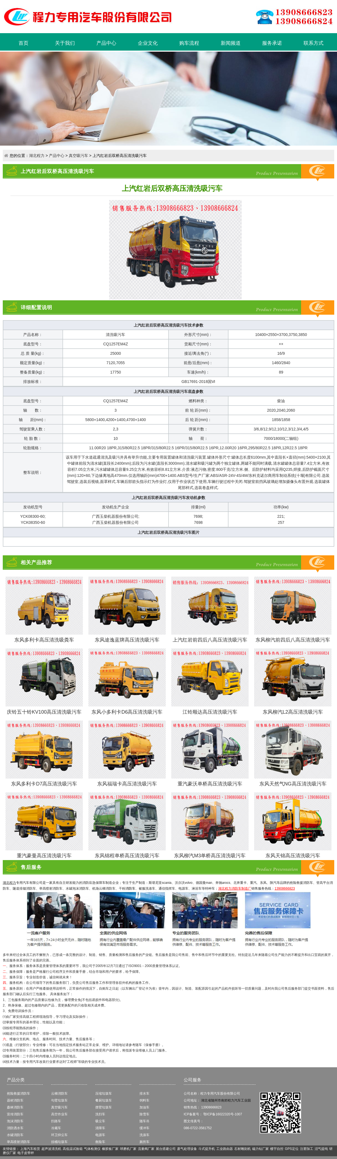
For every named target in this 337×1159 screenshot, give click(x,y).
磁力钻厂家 (260, 1149)
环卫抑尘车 (59, 1135)
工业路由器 (224, 1149)
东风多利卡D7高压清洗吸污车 (44, 784)
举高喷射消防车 (18, 1142)
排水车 (144, 1093)
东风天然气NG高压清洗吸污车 (293, 784)
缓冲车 (144, 1128)
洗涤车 (144, 1135)
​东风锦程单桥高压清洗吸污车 (127, 855)
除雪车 (144, 1114)
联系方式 (313, 43)
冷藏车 (56, 1128)
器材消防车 (15, 1100)
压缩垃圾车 (103, 1093)
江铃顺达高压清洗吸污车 (210, 712)
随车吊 (144, 1121)
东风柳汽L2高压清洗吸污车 (293, 712)
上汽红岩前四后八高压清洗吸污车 (210, 640)
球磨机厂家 (128, 1149)
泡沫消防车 (15, 1121)
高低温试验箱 (73, 1149)
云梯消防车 (59, 1093)
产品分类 (16, 1079)
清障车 (100, 1128)
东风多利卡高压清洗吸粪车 (44, 640)
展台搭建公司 (166, 1149)
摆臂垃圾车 (103, 1107)
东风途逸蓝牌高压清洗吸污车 (127, 640)
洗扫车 (100, 1114)
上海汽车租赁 (30, 1149)
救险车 (100, 1142)
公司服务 (192, 1079)
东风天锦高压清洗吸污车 (292, 855)
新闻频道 (231, 43)
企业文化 (148, 43)
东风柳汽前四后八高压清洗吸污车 (293, 640)
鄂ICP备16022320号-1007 (222, 1114)
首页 (23, 43)
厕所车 (144, 1142)
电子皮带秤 (25, 1153)
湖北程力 (36, 155)
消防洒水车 (15, 1128)
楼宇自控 (276, 1149)
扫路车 (56, 1121)
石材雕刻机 (242, 1149)
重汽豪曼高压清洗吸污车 (44, 855)
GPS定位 (291, 1149)
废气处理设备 (187, 1149)
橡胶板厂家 (110, 1149)
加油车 (144, 1107)
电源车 (100, 1135)
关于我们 (65, 43)
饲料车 (144, 1100)
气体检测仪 (92, 1149)
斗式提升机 (206, 1149)
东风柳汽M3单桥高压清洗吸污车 (210, 855)
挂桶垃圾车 (59, 1142)
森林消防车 (15, 1107)
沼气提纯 (321, 1149)
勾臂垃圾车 (59, 1100)
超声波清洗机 (51, 1149)
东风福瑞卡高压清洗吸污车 (127, 784)
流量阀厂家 (146, 1149)
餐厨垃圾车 (103, 1100)
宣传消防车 (15, 1114)
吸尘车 (100, 1121)
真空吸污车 (78, 155)
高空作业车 (59, 1114)
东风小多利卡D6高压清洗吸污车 (126, 712)
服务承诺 (272, 43)
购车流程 (189, 43)
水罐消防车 (15, 1135)
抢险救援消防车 (18, 1093)
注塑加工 (306, 1149)
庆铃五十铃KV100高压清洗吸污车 (44, 712)
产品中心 (106, 43)
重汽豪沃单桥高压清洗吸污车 (210, 784)
